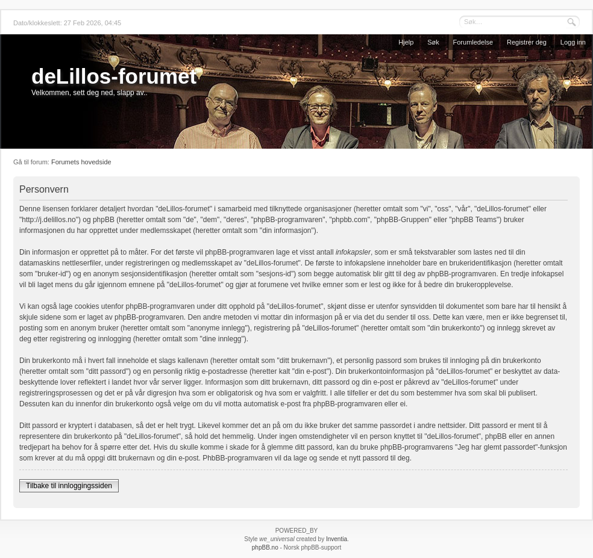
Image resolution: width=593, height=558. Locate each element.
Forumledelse (473, 42)
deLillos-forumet (113, 76)
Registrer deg (527, 42)
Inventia (336, 539)
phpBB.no (265, 547)
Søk (433, 42)
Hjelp (405, 42)
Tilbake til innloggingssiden (69, 486)
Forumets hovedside (81, 162)
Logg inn (573, 42)
